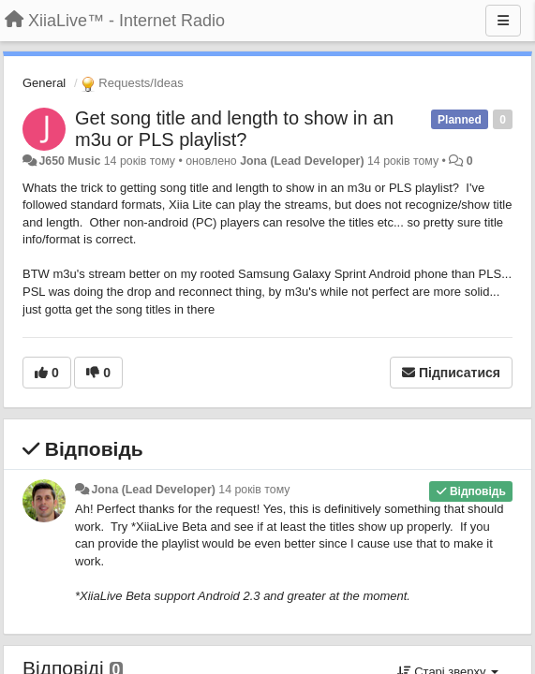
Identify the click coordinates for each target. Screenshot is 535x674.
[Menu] (503, 21)
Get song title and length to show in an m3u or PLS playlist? (234, 129)
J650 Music (69, 161)
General (44, 83)
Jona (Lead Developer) (302, 161)
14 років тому (254, 489)
